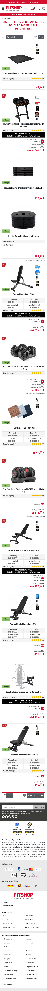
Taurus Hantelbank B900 (23, 294)
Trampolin (29, 947)
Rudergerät (29, 943)
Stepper (6, 967)
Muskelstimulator (10, 979)
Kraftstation (7, 18)
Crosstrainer (8, 939)
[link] (3, 817)
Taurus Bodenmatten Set (23, 428)
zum (8, 905)
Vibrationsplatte (31, 979)
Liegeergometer (31, 959)
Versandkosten (8, 923)
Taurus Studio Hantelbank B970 (24, 755)
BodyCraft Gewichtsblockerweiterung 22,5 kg (23, 188)
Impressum (29, 919)
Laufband (7, 943)
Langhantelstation (32, 967)
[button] (41, 795)
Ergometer (29, 939)
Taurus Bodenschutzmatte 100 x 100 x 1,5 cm (23, 73)
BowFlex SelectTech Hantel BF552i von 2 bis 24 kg (23, 490)
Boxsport (7, 959)
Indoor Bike (8, 955)
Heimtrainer (8, 963)
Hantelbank (29, 951)
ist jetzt (23, 14)
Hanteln (28, 955)
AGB (4, 915)
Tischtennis (8, 951)
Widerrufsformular (9, 927)
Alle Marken (8, 984)
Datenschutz (29, 915)
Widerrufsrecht (30, 923)
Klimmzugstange (31, 975)
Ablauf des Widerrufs (32, 927)
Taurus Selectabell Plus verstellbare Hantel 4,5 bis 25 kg (23, 125)
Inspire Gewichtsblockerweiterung (23, 236)
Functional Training (10, 971)
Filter (41, 37)
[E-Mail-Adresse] (17, 807)
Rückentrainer (8, 975)
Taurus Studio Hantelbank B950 (24, 624)
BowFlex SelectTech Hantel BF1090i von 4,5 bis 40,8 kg (23, 367)
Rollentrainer (30, 963)
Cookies (5, 919)
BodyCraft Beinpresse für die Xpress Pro (23, 692)
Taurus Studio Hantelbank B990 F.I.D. (23, 550)
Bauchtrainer (30, 971)
